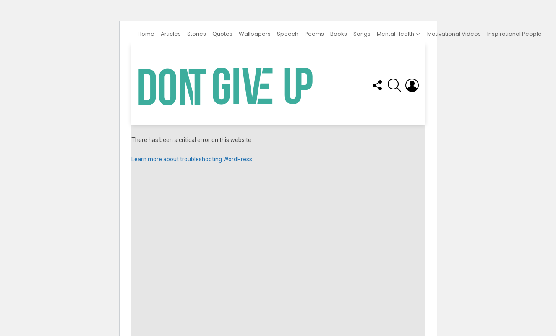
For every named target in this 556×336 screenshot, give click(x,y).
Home (146, 34)
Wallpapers (255, 34)
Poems (314, 34)
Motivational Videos (454, 34)
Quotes (222, 34)
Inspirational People (514, 34)
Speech (287, 34)
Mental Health (395, 34)
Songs (362, 34)
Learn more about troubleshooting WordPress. (192, 159)
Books (338, 34)
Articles (171, 34)
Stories (196, 34)
